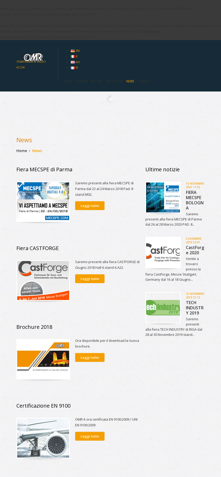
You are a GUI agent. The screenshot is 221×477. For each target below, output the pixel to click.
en (75, 62)
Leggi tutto (90, 205)
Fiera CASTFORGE (37, 248)
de (75, 50)
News (130, 81)
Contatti (144, 81)
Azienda (81, 81)
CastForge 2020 (195, 250)
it (74, 56)
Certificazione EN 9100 (43, 405)
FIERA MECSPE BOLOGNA (195, 200)
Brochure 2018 (34, 326)
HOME (68, 81)
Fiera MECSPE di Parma (44, 169)
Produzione (114, 81)
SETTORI (96, 81)
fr (74, 67)
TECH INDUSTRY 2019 (195, 308)
